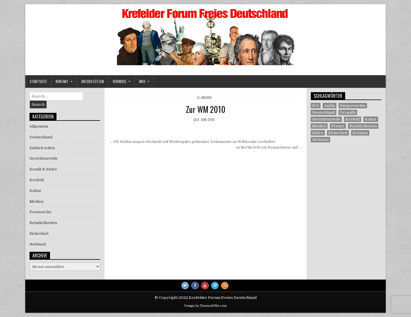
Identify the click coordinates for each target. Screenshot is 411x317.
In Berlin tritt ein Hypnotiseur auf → (269, 147)
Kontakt (62, 81)
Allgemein (39, 126)
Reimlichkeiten (43, 223)
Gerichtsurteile (44, 158)
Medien (206, 97)
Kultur (35, 191)
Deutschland (41, 137)
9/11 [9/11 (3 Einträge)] (315, 105)
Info (142, 81)
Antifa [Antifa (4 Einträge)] (329, 105)
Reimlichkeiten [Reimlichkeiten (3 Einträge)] (363, 126)
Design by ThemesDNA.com (205, 306)
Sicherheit (39, 233)
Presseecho (40, 212)
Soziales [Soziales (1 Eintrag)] (360, 133)
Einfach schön (42, 148)
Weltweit (38, 244)
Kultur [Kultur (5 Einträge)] (371, 119)
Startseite (38, 81)
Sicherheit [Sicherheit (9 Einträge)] (337, 133)
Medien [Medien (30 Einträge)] (319, 126)
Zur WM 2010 (205, 109)
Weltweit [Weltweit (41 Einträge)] (320, 140)
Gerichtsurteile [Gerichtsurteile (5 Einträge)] (326, 119)
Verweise (119, 81)
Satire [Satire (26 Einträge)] (317, 133)
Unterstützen (92, 81)
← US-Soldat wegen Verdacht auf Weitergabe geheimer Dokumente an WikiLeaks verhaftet (192, 142)
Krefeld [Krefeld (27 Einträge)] (352, 119)
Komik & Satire (43, 169)
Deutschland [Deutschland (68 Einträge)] (323, 112)
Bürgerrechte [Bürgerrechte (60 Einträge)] (353, 105)
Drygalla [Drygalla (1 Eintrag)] (348, 112)
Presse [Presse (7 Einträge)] (337, 126)
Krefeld (37, 180)
